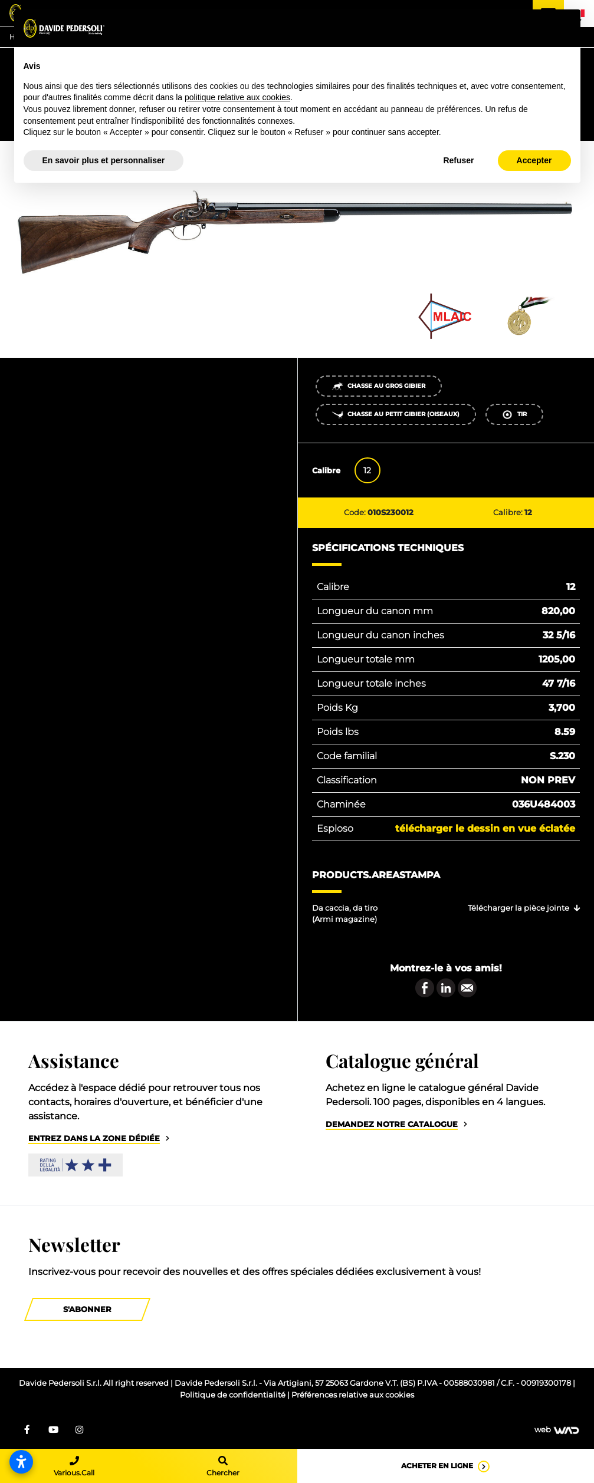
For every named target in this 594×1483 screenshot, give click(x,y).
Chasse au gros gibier (378, 386)
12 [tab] (367, 470)
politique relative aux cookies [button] (237, 97)
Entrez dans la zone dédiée (94, 1138)
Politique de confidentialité (233, 1394)
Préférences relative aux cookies (352, 1394)
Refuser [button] (458, 160)
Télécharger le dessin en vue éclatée (485, 828)
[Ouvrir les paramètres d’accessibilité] (21, 1462)
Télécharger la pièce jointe (518, 908)
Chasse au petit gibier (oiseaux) (396, 414)
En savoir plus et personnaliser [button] (103, 160)
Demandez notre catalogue (392, 1124)
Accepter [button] (534, 160)
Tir (514, 414)
